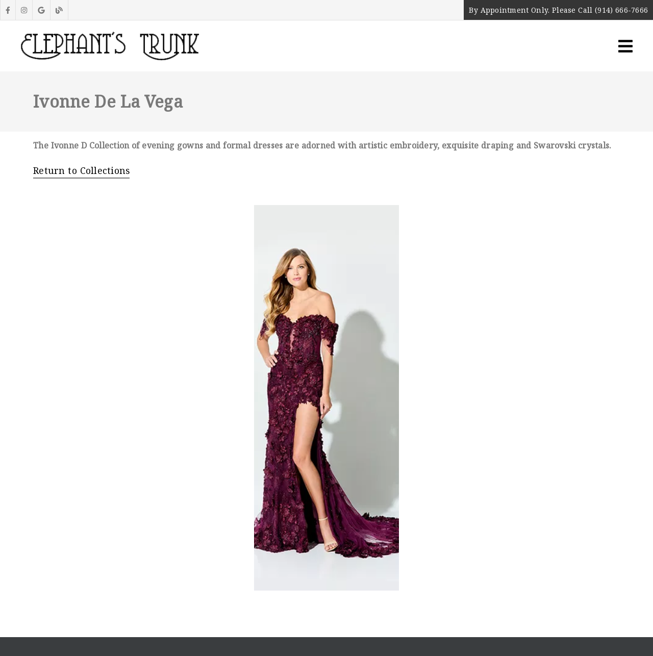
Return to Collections (81, 170)
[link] (8, 10)
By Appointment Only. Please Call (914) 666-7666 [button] (558, 10)
